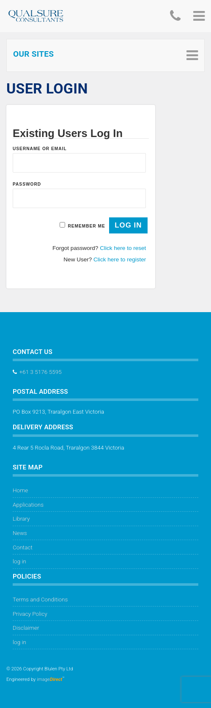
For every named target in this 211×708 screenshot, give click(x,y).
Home (20, 490)
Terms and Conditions (40, 599)
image (49, 679)
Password (27, 184)
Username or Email (40, 148)
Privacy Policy (30, 613)
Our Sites (33, 54)
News (20, 533)
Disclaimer (26, 627)
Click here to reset (123, 248)
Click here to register (119, 259)
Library (21, 518)
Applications (28, 504)
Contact (23, 547)
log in (19, 561)
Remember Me (86, 226)
